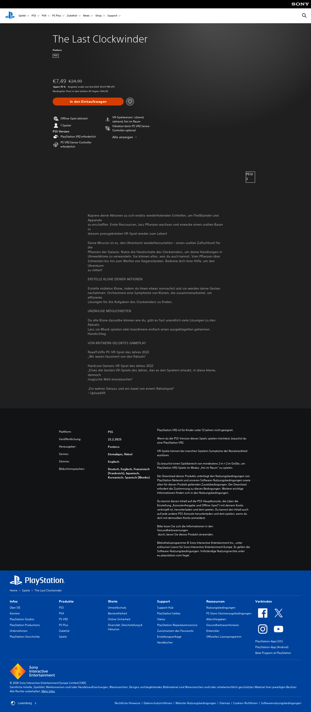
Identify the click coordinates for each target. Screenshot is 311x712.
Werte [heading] (112, 601)
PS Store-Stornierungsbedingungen (228, 613)
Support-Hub (165, 608)
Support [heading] (163, 601)
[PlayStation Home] (10, 16)
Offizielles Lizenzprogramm (223, 637)
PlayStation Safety (168, 613)
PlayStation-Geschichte (25, 637)
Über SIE (15, 608)
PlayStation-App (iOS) (269, 641)
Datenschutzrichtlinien (158, 703)
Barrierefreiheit (117, 613)
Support (112, 16)
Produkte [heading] (66, 601)
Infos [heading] (14, 601)
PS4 (44, 16)
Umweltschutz (117, 608)
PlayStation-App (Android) (271, 647)
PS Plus (56, 16)
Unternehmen (18, 631)
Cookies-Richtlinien (245, 703)
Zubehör (72, 16)
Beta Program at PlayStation (273, 653)
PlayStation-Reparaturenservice (177, 625)
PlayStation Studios (22, 619)
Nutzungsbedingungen (220, 608)
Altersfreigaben (216, 619)
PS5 (34, 16)
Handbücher (165, 642)
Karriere (15, 613)
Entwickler (212, 631)
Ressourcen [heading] (215, 601)
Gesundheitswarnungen (172, 530)
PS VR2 (63, 619)
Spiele (22, 16)
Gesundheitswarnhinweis (222, 625)
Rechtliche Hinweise (127, 703)
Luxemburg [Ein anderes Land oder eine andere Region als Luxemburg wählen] (24, 703)
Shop (98, 16)
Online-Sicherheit (119, 619)
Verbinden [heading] (263, 601)
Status (161, 619)
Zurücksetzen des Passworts (175, 631)
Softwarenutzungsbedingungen (281, 703)
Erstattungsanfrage (169, 637)
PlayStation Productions (25, 625)
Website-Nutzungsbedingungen (195, 703)
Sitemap (224, 703)
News (86, 16)
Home (13, 590)
